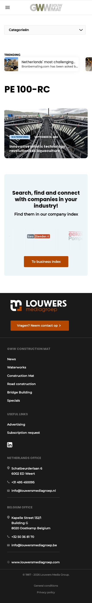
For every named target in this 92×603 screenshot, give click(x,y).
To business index (46, 262)
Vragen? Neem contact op (37, 325)
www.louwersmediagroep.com (35, 562)
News (11, 359)
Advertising (16, 424)
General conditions (46, 585)
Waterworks (16, 367)
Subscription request (23, 433)
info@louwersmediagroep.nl (33, 491)
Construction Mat (20, 376)
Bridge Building (19, 392)
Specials (13, 401)
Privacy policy (46, 592)
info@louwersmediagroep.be (34, 545)
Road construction (21, 384)
